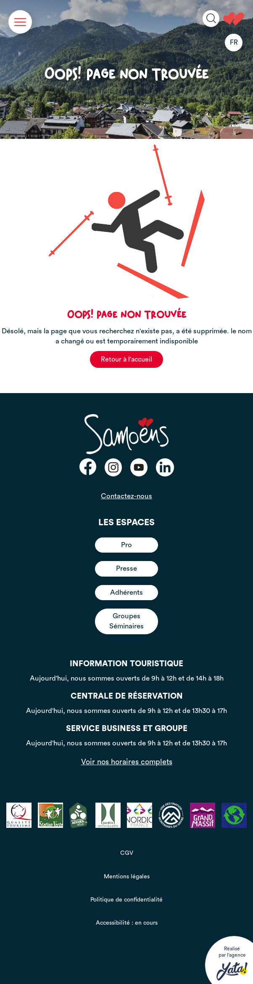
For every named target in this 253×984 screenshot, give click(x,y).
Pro (126, 544)
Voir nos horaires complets (126, 762)
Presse (126, 568)
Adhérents (126, 592)
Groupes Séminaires (126, 621)
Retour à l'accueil (126, 359)
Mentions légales (127, 877)
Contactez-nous (126, 496)
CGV (126, 853)
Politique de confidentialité (126, 900)
